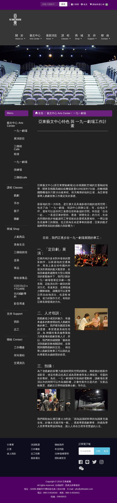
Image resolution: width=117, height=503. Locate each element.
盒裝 (16, 260)
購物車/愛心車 (99, 4)
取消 (106, 451)
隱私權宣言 (60, 458)
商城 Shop (13, 228)
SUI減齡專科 (20, 295)
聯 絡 (105, 37)
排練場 (18, 169)
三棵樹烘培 (20, 252)
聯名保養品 (20, 277)
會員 (84, 4)
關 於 (20, 37)
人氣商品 (19, 236)
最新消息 (51, 37)
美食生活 (19, 244)
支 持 (92, 37)
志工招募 (35, 453)
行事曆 (75, 4)
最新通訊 (35, 458)
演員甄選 (35, 444)
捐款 (16, 321)
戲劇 (16, 195)
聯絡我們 (59, 444)
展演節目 (19, 138)
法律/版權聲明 (62, 453)
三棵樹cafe (20, 177)
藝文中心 (36, 37)
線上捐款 (11, 453)
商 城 (79, 37)
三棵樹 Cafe (18, 148)
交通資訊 (19, 362)
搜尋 (63, 4)
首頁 (39, 113)
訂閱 (98, 451)
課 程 (65, 37)
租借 (16, 154)
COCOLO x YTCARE (21, 287)
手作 (16, 203)
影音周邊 (19, 303)
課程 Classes (15, 187)
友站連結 (19, 355)
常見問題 (59, 449)
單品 (16, 267)
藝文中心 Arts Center (15, 124)
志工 (16, 329)
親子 (16, 211)
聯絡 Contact (14, 339)
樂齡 (16, 218)
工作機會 (19, 347)
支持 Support (14, 313)
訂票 (9, 449)
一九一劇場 (20, 130)
